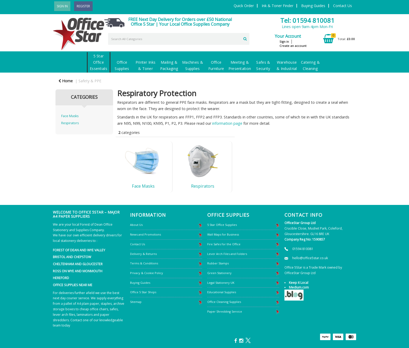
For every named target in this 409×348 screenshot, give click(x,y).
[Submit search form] (245, 38)
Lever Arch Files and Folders (227, 254)
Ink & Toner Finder (277, 5)
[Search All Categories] (178, 39)
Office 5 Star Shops (143, 292)
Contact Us (342, 5)
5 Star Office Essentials (98, 62)
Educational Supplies (221, 292)
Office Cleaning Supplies (224, 302)
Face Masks (70, 116)
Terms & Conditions (144, 263)
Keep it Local (298, 282)
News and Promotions (145, 234)
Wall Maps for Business (223, 234)
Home (65, 80)
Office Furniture (216, 65)
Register (83, 6)
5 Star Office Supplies (222, 225)
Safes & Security (263, 65)
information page (227, 123)
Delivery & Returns (143, 254)
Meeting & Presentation (239, 65)
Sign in (284, 42)
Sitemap (136, 302)
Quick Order (244, 5)
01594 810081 (302, 249)
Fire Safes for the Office (223, 244)
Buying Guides (313, 5)
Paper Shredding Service (224, 311)
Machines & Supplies (192, 65)
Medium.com (299, 287)
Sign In (62, 6)
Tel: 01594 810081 (307, 20)
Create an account (292, 46)
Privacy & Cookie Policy (146, 273)
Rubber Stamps (218, 263)
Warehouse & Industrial (287, 65)
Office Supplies (122, 65)
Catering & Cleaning (310, 65)
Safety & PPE (90, 80)
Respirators (70, 123)
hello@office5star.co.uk (310, 258)
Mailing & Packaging (169, 65)
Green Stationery (219, 273)
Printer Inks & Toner (145, 65)
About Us (136, 225)
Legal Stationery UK (220, 283)
